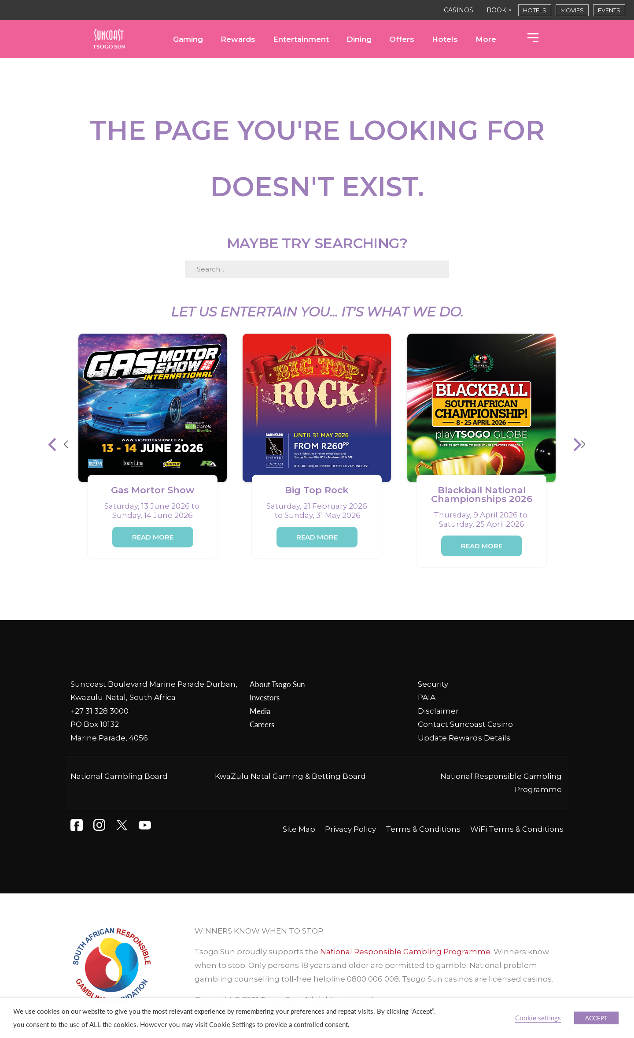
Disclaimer (438, 711)
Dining (359, 39)
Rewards (238, 39)
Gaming (188, 39)
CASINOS (458, 10)
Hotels (445, 39)
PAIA (426, 697)
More (486, 39)
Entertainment (301, 39)
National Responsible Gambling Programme (405, 951)
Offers (401, 39)
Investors (265, 697)
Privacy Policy (350, 829)
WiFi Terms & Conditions (517, 829)
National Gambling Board (119, 776)
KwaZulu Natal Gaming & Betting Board (290, 776)
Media (260, 711)
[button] (58, 444)
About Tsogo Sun (277, 684)
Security (433, 684)
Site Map (299, 829)
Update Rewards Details (464, 737)
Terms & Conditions (423, 829)
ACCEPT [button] (596, 1018)
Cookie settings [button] (538, 1017)
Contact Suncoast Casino (465, 724)
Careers (262, 724)
